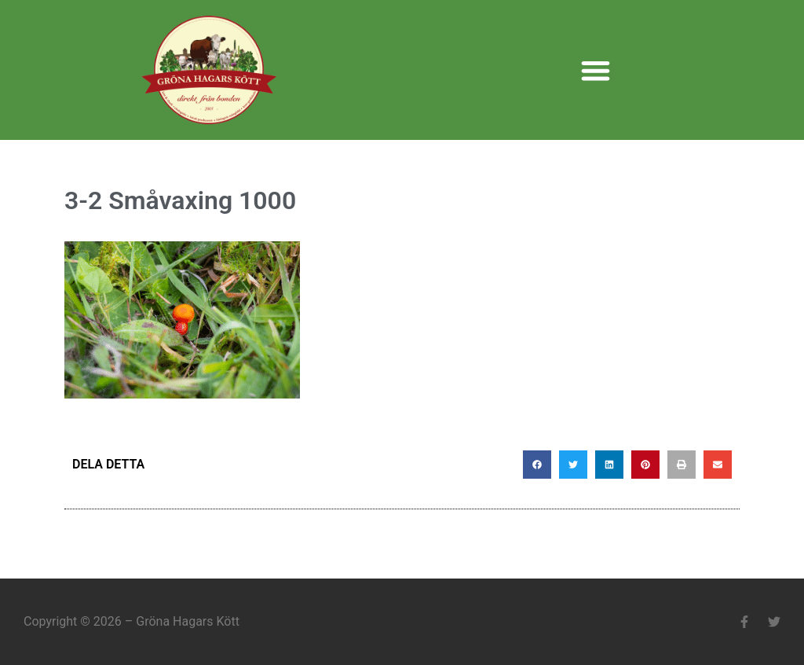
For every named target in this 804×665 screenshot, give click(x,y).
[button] (595, 70)
